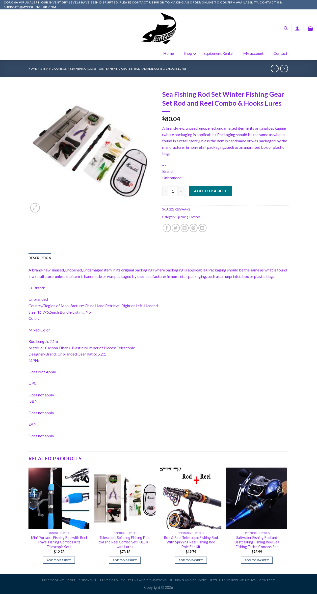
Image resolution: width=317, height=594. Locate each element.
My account (53, 580)
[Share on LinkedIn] (202, 228)
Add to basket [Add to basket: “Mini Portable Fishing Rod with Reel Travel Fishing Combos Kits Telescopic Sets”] (59, 560)
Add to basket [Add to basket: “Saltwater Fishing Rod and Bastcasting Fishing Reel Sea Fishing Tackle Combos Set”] (257, 560)
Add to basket (210, 190)
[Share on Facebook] (167, 228)
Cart (71, 580)
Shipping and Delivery (188, 580)
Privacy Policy (112, 580)
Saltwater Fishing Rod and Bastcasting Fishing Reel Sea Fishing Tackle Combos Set (257, 542)
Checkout (88, 580)
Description (39, 258)
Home (32, 68)
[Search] (286, 28)
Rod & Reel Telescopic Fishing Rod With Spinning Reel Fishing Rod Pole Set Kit (191, 542)
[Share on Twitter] (176, 228)
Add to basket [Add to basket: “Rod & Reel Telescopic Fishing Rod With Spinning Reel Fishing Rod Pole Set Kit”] (191, 560)
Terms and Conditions (147, 580)
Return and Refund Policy (233, 580)
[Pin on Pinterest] (193, 228)
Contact (267, 580)
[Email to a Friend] (185, 228)
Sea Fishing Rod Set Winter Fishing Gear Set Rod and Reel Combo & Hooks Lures (128, 68)
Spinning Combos (53, 68)
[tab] (39, 258)
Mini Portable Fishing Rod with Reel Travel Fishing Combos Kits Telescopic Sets (59, 542)
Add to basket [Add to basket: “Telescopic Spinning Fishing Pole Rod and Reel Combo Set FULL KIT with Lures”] (125, 560)
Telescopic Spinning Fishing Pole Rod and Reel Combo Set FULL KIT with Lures (125, 542)
